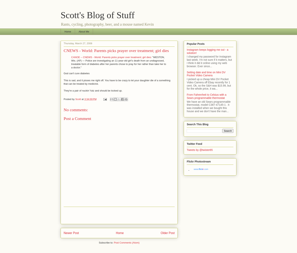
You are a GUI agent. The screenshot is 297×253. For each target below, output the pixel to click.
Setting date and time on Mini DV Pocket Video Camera (206, 74)
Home (68, 31)
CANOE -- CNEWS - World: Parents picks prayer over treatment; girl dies (111, 57)
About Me (84, 31)
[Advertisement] (119, 215)
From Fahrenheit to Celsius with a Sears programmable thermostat (206, 96)
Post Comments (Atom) (126, 242)
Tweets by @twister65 (200, 149)
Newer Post (71, 233)
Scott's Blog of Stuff (97, 15)
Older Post (168, 233)
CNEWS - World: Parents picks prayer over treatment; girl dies (116, 50)
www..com (201, 169)
